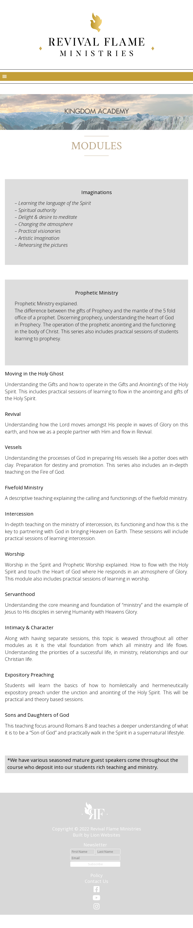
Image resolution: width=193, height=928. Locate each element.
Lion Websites (105, 835)
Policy (96, 875)
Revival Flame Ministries (115, 829)
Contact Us (96, 881)
